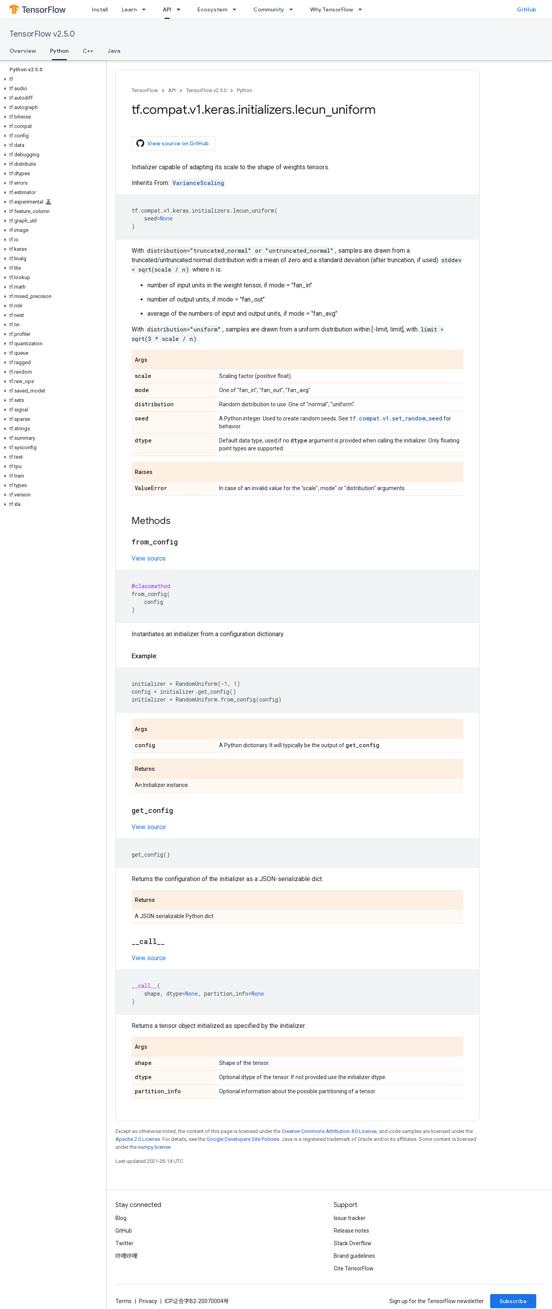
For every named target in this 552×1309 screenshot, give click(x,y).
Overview (22, 50)
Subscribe (513, 1301)
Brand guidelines (354, 1256)
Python (244, 90)
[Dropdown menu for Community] (293, 9)
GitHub (526, 9)
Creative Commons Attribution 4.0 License (329, 1131)
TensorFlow (145, 90)
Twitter (124, 1243)
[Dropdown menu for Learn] (146, 9)
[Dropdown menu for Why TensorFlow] (362, 9)
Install (100, 9)
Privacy (148, 1301)
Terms (123, 1301)
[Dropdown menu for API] (180, 9)
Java (114, 50)
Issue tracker (350, 1218)
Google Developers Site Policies (242, 1139)
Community (268, 9)
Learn (129, 9)
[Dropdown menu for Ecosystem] (236, 9)
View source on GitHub (172, 143)
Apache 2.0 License (137, 1139)
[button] (51, 79)
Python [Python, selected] (59, 50)
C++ (88, 50)
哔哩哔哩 (126, 1256)
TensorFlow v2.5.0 (42, 34)
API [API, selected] (167, 9)
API (172, 90)
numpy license (154, 1147)
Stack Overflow (353, 1243)
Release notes (351, 1231)
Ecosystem (212, 9)
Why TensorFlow (331, 9)
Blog (120, 1218)
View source (149, 558)
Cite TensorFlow (354, 1268)
